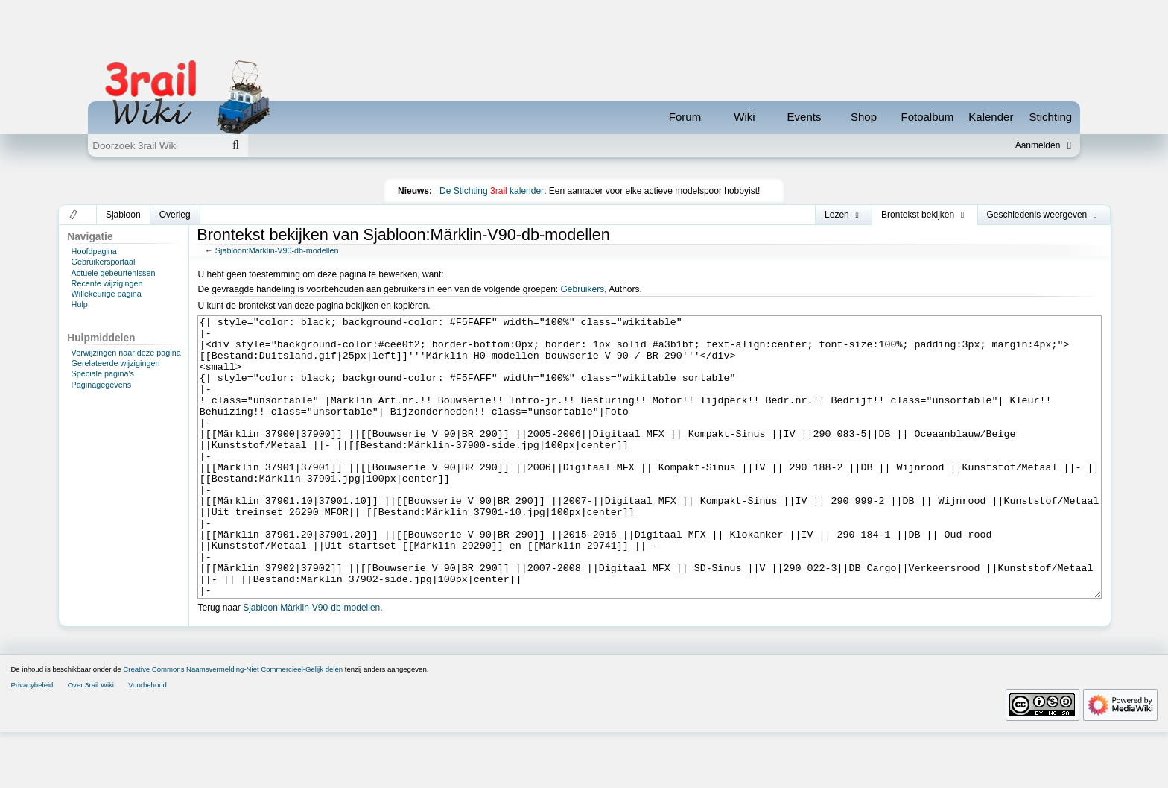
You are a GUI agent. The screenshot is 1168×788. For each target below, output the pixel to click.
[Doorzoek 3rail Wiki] (155, 145)
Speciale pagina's (103, 373)
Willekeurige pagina (107, 293)
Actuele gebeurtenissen (114, 272)
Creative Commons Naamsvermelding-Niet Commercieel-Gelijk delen (233, 725)
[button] (74, 214)
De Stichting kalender (491, 191)
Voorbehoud (147, 741)
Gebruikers (582, 289)
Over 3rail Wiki (91, 741)
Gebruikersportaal (104, 261)
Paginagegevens (101, 384)
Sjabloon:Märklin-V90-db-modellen (277, 250)
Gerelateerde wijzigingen (116, 363)
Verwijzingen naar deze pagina (126, 352)
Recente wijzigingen (107, 283)
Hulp (80, 304)
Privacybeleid (31, 741)
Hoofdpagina (94, 251)
